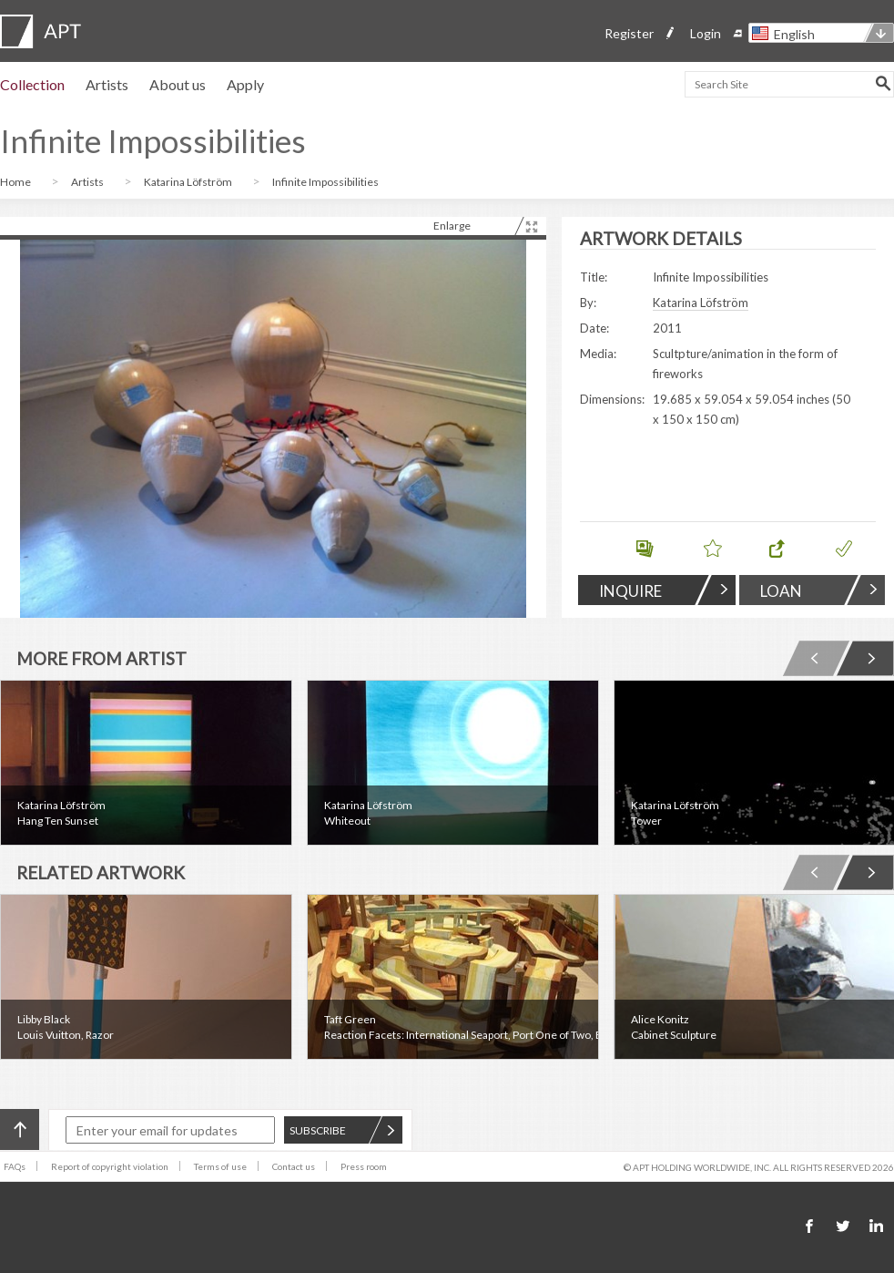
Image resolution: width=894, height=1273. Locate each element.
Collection (32, 84)
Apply (245, 84)
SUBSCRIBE (342, 1130)
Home (16, 182)
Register (629, 33)
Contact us (293, 1166)
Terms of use (220, 1166)
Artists (107, 84)
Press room (363, 1166)
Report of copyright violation (109, 1166)
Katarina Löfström (189, 182)
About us (177, 84)
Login (705, 33)
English (794, 34)
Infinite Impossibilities (325, 182)
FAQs (14, 1166)
